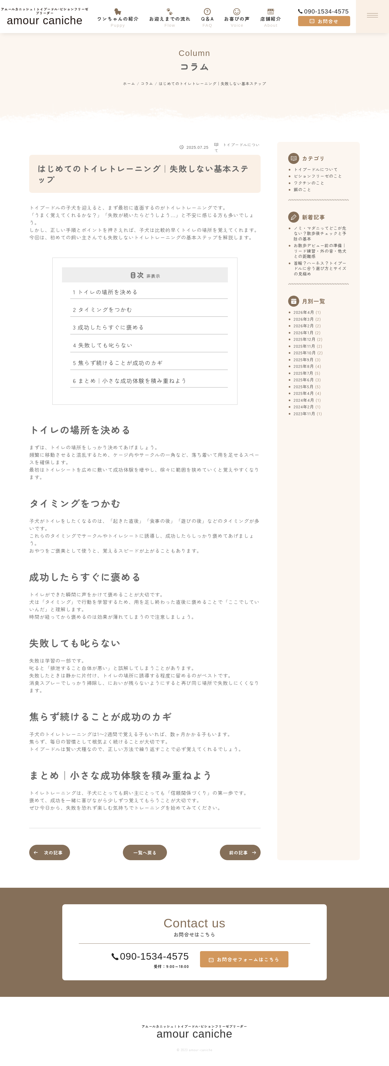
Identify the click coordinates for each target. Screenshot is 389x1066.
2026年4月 (304, 312)
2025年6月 (304, 379)
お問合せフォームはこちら (244, 959)
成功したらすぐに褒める (108, 327)
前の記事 (238, 852)
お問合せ (324, 21)
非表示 (153, 275)
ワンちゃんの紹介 (118, 14)
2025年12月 (305, 339)
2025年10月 (305, 352)
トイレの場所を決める (105, 292)
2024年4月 (304, 400)
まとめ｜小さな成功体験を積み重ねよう (130, 380)
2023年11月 (304, 413)
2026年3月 (304, 319)
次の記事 (56, 852)
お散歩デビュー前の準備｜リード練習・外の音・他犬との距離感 (320, 250)
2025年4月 (304, 393)
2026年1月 (304, 332)
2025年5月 (304, 386)
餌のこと (302, 189)
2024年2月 (304, 406)
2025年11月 (304, 346)
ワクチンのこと (309, 183)
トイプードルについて (316, 169)
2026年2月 (304, 325)
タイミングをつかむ (103, 309)
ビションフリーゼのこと (318, 176)
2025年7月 (304, 373)
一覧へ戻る (145, 852)
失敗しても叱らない (103, 345)
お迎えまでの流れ (170, 14)
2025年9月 (304, 359)
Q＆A (207, 14)
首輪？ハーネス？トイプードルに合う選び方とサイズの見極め (320, 268)
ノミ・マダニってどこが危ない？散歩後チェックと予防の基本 (320, 233)
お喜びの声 (237, 14)
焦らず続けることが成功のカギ (118, 362)
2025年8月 (304, 366)
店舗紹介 (271, 14)
